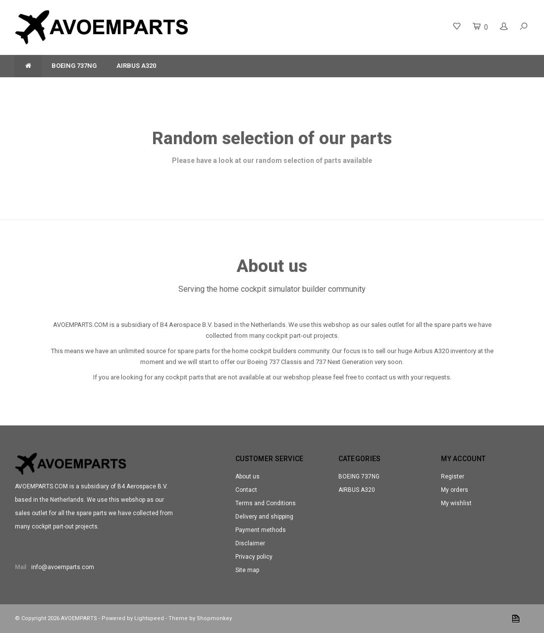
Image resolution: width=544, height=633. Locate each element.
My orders (454, 489)
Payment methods (260, 530)
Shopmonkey (214, 618)
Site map (247, 570)
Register (452, 476)
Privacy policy (253, 556)
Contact (246, 489)
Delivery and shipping (264, 516)
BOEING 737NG (74, 65)
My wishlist (456, 503)
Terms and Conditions (265, 503)
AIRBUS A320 (136, 65)
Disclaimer (250, 543)
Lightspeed (149, 618)
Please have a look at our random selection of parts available (272, 160)
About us (247, 476)
